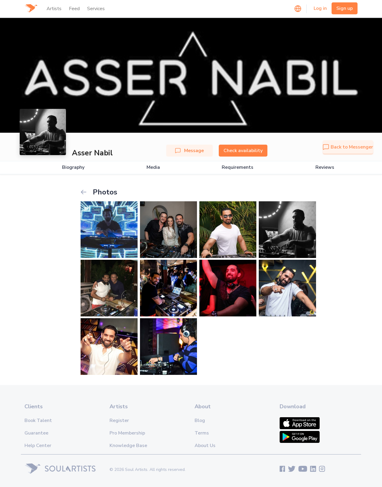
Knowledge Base (128, 446)
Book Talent (38, 420)
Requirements (237, 167)
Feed (74, 8)
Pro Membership (127, 433)
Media (153, 167)
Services (96, 8)
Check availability (243, 150)
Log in (320, 8)
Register (119, 420)
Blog (200, 420)
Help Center (37, 446)
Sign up (344, 8)
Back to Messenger (348, 147)
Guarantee (36, 433)
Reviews (324, 167)
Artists (54, 8)
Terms (202, 433)
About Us (205, 446)
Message (189, 150)
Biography (73, 167)
